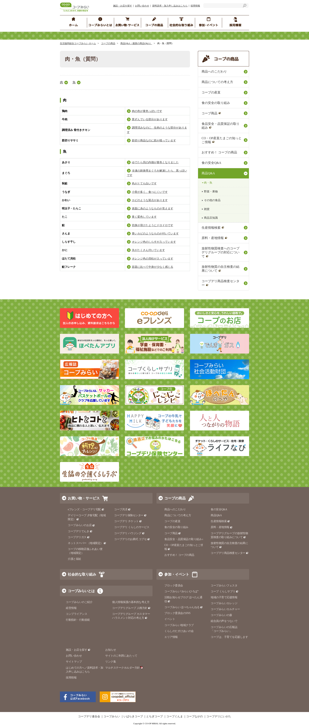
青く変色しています (144, 216)
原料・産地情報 (214, 238)
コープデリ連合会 (89, 716)
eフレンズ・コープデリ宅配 (86, 509)
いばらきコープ (133, 716)
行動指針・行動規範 (78, 619)
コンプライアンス (76, 613)
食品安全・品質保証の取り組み (220, 125)
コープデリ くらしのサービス (131, 527)
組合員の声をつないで (224, 621)
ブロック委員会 (173, 585)
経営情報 (71, 608)
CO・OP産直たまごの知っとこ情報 (222, 140)
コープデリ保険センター (130, 515)
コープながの (194, 716)
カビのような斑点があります (150, 200)
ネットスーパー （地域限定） (87, 543)
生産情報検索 (213, 227)
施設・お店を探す (122, 5)
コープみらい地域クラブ (179, 625)
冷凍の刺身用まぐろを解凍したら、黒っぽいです (157, 173)
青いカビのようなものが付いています (155, 233)
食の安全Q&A (211, 162)
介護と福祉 (74, 558)
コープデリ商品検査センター (220, 283)
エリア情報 (171, 637)
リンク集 (110, 661)
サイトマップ (74, 661)
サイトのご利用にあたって (121, 655)
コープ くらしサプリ (224, 591)
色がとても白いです (144, 183)
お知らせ (110, 649)
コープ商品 (211, 113)
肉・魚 (208, 182)
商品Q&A (208, 173)
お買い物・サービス (84, 498)
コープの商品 (108, 43)
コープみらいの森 (221, 615)
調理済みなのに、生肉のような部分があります (157, 130)
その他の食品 (212, 200)
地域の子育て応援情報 (224, 597)
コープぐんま (174, 716)
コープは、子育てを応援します (229, 637)
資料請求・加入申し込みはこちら (170, 5)
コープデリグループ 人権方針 (131, 608)
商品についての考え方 (217, 82)
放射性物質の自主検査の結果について (220, 268)
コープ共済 (122, 509)
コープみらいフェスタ (224, 585)
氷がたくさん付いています (148, 250)
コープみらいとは (81, 591)
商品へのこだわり (214, 71)
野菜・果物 (211, 191)
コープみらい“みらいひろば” (181, 591)
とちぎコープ (154, 716)
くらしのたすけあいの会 (179, 631)
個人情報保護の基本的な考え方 (130, 602)
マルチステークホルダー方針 (124, 667)
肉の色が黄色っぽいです (147, 111)
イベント (169, 619)
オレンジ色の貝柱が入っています (152, 258)
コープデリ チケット (128, 521)
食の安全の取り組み (216, 103)
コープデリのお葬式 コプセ (132, 539)
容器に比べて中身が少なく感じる (152, 266)
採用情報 (195, 5)
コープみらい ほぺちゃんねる (183, 607)
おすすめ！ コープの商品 (219, 152)
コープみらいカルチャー (225, 609)
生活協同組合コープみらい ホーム (78, 43)
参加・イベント (176, 574)
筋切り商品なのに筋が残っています (154, 140)
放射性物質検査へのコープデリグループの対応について (220, 252)
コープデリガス (79, 537)
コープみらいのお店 (81, 525)
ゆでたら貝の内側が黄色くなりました (155, 162)
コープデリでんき (80, 531)
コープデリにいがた (218, 716)
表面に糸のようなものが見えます (152, 208)
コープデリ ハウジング (129, 533)
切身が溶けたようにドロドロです (152, 225)
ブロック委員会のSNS (177, 613)
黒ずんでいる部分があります (150, 119)
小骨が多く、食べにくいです (150, 191)
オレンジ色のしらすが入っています (154, 241)
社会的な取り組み (82, 574)
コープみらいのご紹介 (79, 602)
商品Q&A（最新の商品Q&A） (136, 43)
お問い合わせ (142, 5)
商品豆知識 (211, 217)
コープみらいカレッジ (224, 603)
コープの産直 (211, 92)
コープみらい (111, 716)
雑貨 (206, 209)
